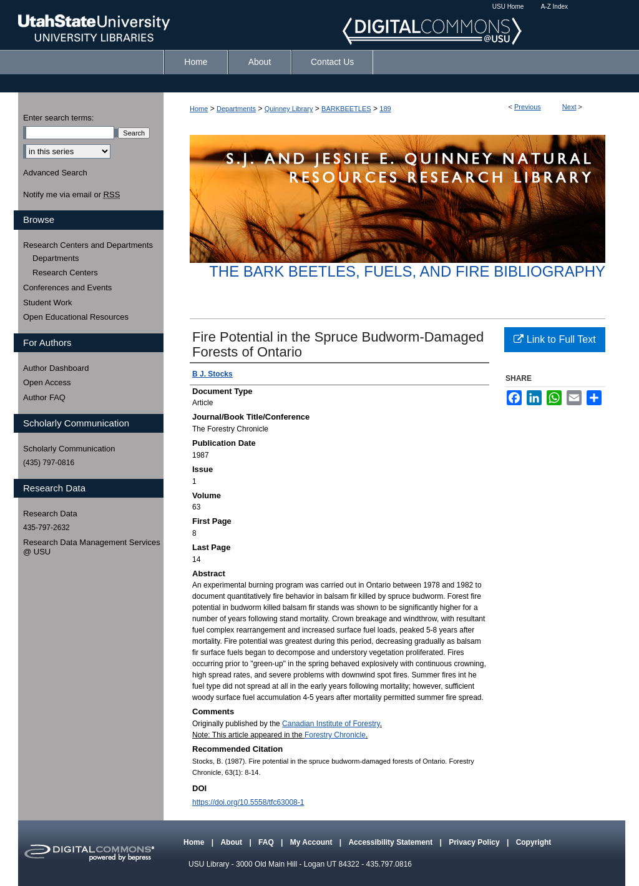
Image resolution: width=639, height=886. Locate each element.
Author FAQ (44, 397)
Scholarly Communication (69, 448)
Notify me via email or (71, 195)
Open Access (47, 382)
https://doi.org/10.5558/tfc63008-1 (248, 802)
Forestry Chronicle (335, 735)
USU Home (508, 6)
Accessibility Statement (391, 842)
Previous (527, 107)
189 (385, 108)
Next (569, 107)
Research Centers (65, 272)
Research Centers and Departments (88, 245)
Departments (236, 108)
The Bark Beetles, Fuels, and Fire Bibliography (407, 271)
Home (199, 108)
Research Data (50, 513)
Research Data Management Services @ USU (91, 547)
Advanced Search (55, 172)
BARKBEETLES (346, 108)
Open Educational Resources (76, 317)
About (232, 842)
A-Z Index (554, 6)
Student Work (47, 302)
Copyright (534, 842)
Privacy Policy (475, 842)
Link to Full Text (554, 339)
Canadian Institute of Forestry (331, 723)
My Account (312, 842)
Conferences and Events (67, 287)
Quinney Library (289, 108)
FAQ (267, 842)
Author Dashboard (56, 368)
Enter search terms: (58, 117)
